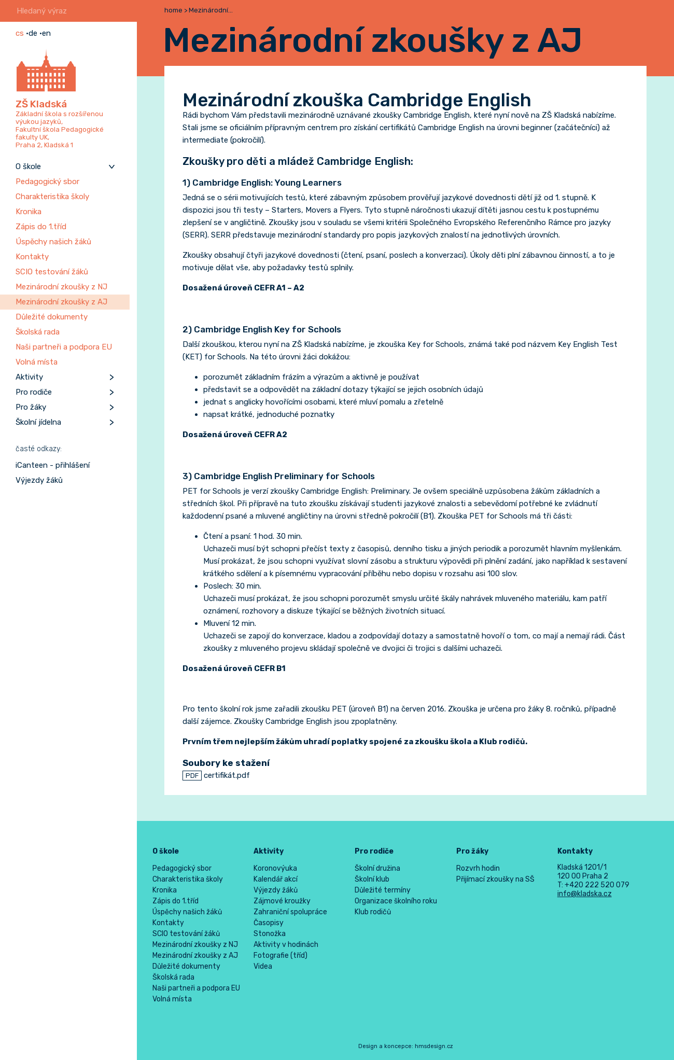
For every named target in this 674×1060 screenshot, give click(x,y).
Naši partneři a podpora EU (64, 347)
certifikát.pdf (216, 775)
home (173, 10)
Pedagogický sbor (47, 181)
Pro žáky (31, 407)
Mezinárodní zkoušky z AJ (61, 301)
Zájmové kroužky (282, 901)
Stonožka (270, 933)
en (46, 33)
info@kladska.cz (584, 893)
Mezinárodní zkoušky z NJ (61, 286)
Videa (263, 966)
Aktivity (29, 377)
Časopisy (269, 922)
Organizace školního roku (396, 901)
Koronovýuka (275, 868)
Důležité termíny (383, 890)
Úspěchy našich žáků (53, 241)
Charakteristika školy (52, 196)
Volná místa (37, 362)
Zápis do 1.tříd (41, 226)
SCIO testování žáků (52, 271)
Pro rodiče (34, 392)
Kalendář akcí (276, 879)
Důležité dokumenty (52, 317)
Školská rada (38, 332)
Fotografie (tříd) (280, 955)
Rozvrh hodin (478, 868)
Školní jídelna (38, 422)
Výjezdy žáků (39, 480)
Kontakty (32, 256)
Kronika (28, 211)
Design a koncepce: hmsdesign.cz (405, 1046)
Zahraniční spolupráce (290, 912)
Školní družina (377, 868)
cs (20, 33)
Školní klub (372, 879)
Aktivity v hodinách (286, 944)
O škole (28, 166)
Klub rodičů (373, 912)
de (33, 33)
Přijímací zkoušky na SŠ (495, 879)
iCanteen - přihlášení (53, 465)
